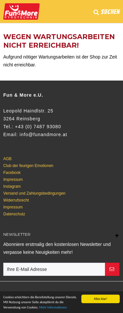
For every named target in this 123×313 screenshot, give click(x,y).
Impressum (13, 179)
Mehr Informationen (53, 307)
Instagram (12, 186)
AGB (7, 158)
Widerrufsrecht (16, 200)
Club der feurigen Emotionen (28, 165)
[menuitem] (106, 14)
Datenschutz (14, 214)
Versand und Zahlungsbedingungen (34, 193)
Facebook (12, 172)
